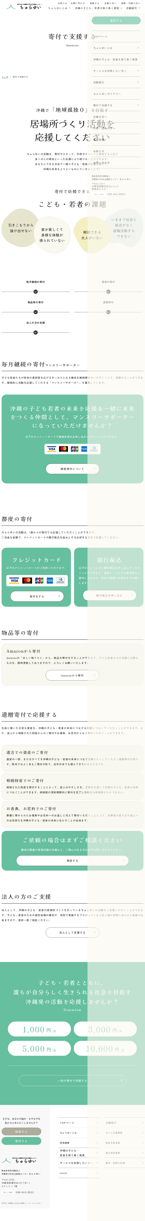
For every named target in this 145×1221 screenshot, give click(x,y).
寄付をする (37, 599)
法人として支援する (72, 940)
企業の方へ (110, 3)
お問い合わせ (78, 3)
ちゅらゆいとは (57, 8)
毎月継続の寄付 (35, 286)
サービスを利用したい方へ (76, 1175)
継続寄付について (72, 470)
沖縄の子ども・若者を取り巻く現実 (97, 8)
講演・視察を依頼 (115, 1175)
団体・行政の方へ (131, 3)
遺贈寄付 (108, 307)
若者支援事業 (113, 1155)
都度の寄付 (108, 286)
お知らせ (62, 3)
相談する (95, 3)
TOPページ (67, 1135)
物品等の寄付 (36, 307)
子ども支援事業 (114, 1145)
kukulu (63, 1185)
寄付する (21, 1154)
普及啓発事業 (113, 1165)
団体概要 (65, 1155)
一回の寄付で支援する (72, 1091)
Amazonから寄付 (73, 678)
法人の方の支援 (35, 327)
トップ (5, 77)
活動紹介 (131, 8)
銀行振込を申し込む (110, 598)
